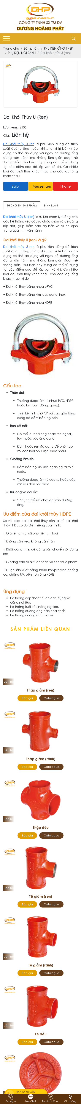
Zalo (15, 186)
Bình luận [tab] (51, 205)
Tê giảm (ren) (40, 896)
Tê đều (40, 1034)
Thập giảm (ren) (40, 690)
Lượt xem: (10, 127)
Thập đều (41, 827)
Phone (65, 186)
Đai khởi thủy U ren (18, 144)
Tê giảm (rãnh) (40, 965)
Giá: (6, 136)
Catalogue (51, 698)
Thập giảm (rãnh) (40, 758)
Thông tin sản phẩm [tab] (22, 205)
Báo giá (27, 698)
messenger (42, 186)
